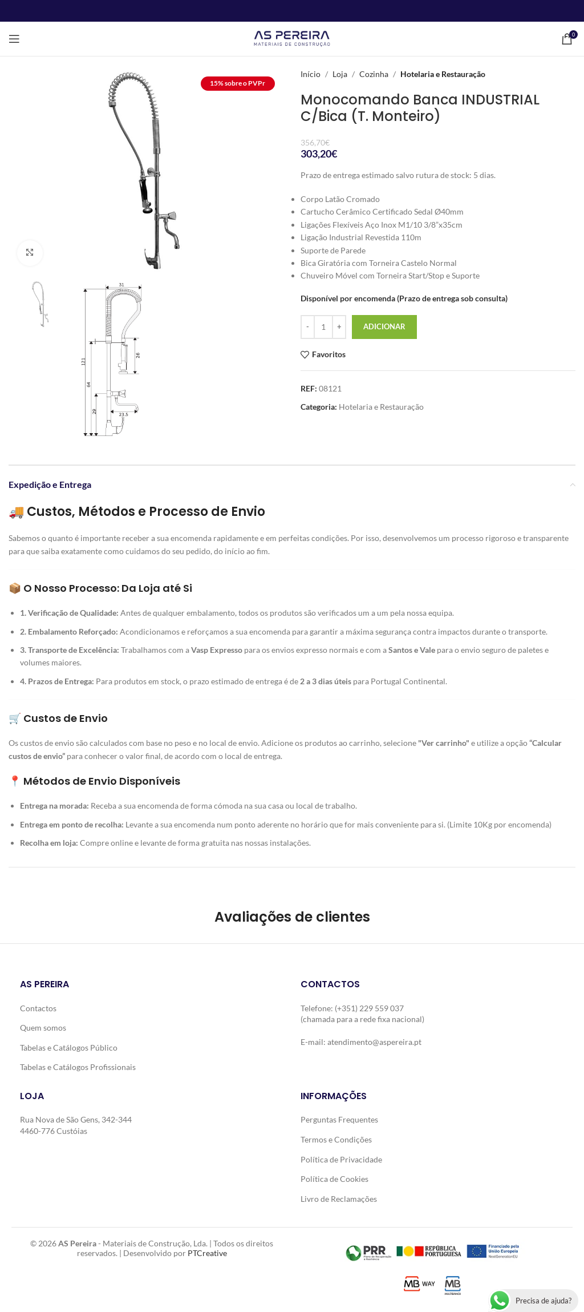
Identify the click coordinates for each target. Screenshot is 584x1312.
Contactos (38, 1008)
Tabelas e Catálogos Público (68, 1047)
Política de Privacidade (341, 1159)
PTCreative (207, 1253)
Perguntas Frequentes (339, 1119)
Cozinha (373, 74)
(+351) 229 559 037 (369, 1008)
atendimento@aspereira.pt (374, 1042)
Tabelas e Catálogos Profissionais (78, 1067)
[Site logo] (292, 38)
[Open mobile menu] (14, 38)
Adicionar (384, 326)
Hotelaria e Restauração (442, 74)
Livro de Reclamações (339, 1199)
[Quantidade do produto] (323, 327)
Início (311, 74)
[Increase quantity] (339, 327)
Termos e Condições (336, 1139)
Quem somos (43, 1027)
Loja (339, 74)
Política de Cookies (334, 1179)
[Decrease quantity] (308, 327)
